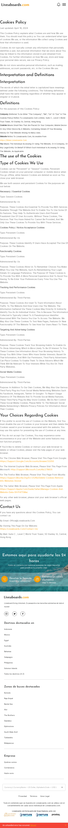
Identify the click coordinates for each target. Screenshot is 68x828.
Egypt (6, 640)
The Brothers (9, 715)
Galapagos (8, 657)
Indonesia (8, 629)
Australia (7, 646)
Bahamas (7, 651)
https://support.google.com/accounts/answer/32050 (27, 461)
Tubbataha (8, 738)
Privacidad (22, 796)
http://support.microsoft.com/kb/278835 (31, 469)
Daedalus (8, 721)
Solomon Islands (10, 668)
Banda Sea (8, 704)
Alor (5, 710)
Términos (33, 796)
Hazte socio (9, 773)
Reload (33, 825)
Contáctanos (9, 768)
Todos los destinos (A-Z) (14, 674)
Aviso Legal (44, 796)
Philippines (8, 663)
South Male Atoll (11, 732)
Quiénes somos (10, 762)
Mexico (7, 635)
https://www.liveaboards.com (13, 140)
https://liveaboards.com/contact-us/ (19, 529)
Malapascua (9, 743)
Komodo (7, 693)
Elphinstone (9, 726)
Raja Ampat (8, 698)
